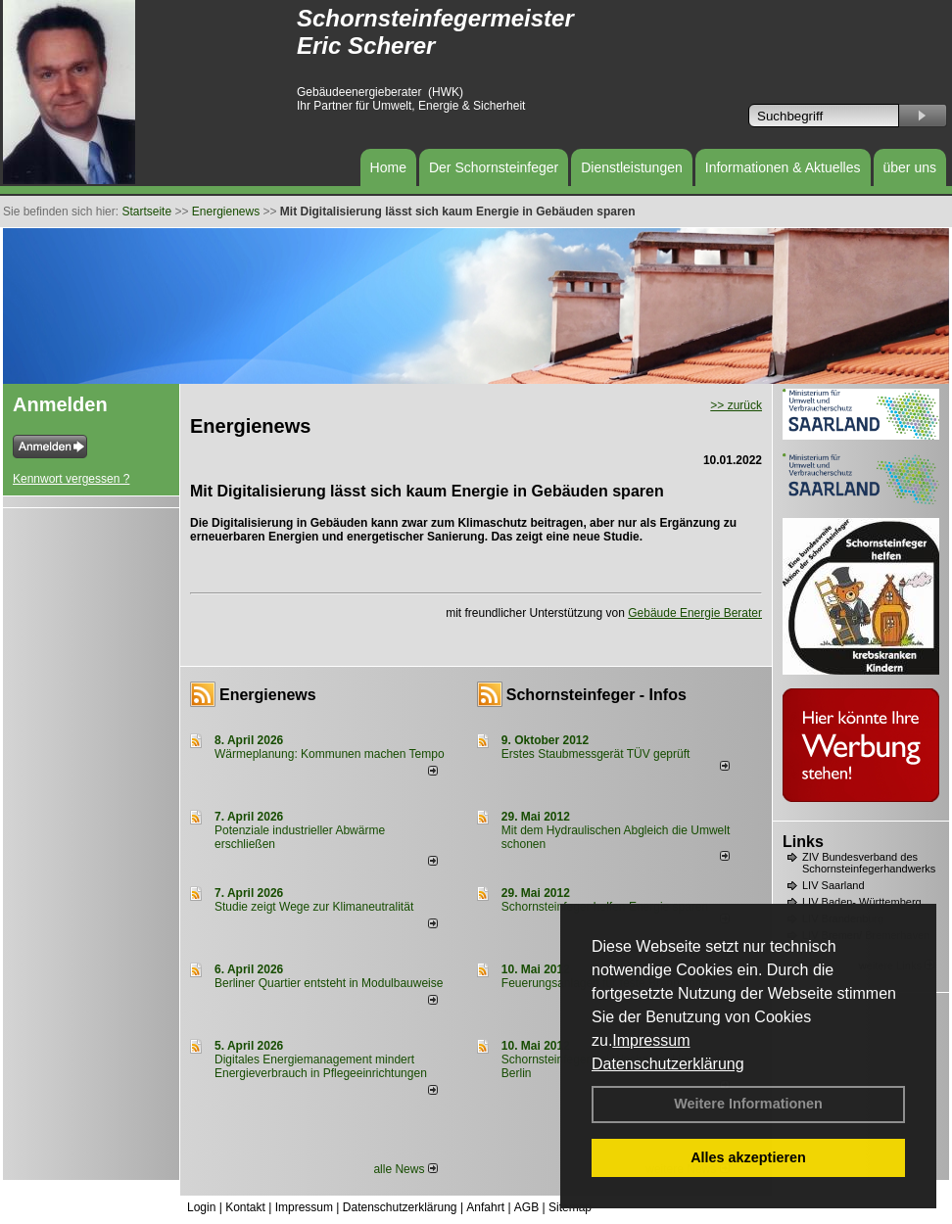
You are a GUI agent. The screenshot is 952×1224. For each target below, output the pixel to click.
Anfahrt (485, 1207)
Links (803, 841)
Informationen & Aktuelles (783, 167)
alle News (405, 1169)
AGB (526, 1207)
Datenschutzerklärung (668, 1064)
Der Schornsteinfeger (493, 167)
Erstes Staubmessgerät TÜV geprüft (595, 754)
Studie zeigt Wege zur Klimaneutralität (313, 907)
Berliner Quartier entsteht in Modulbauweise (328, 983)
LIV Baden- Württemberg (862, 902)
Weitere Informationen (748, 1103)
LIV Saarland (833, 885)
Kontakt (245, 1207)
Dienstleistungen (632, 167)
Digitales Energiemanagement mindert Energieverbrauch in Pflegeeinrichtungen (320, 1066)
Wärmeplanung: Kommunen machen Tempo (329, 754)
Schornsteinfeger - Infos (596, 694)
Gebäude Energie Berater (695, 613)
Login (201, 1207)
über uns (909, 167)
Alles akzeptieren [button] (748, 1157)
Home (388, 167)
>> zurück (736, 405)
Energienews (267, 694)
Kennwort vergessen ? (71, 479)
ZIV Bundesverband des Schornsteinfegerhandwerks (868, 862)
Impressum (651, 1040)
